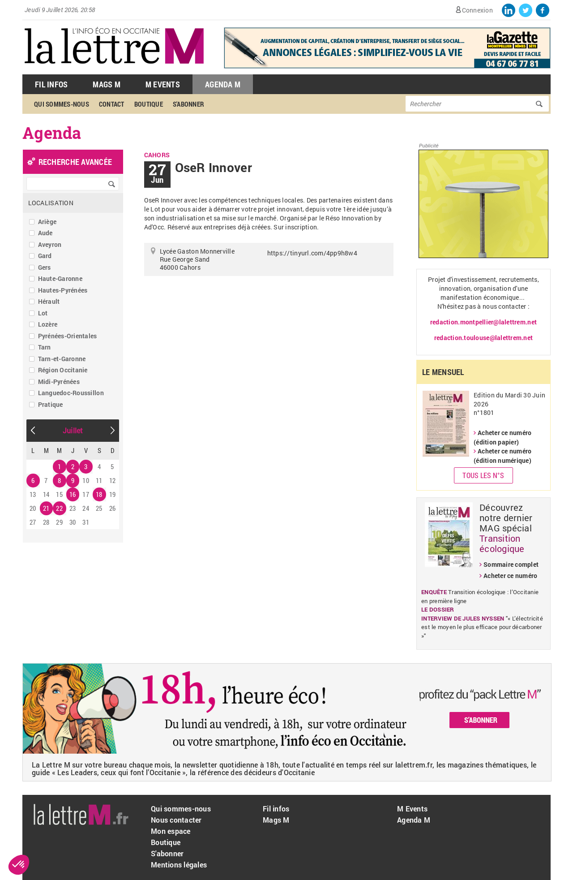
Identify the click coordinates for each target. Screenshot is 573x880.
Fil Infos (51, 84)
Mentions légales (179, 864)
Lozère (48, 324)
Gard (45, 255)
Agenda (51, 132)
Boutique (148, 103)
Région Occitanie (63, 370)
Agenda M (222, 84)
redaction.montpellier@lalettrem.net (483, 322)
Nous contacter (176, 819)
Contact (111, 103)
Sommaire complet (511, 564)
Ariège (47, 221)
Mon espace (171, 831)
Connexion (477, 10)
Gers (44, 267)
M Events (162, 84)
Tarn (44, 347)
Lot (43, 313)
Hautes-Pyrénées (63, 290)
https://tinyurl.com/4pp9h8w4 (312, 253)
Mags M (106, 84)
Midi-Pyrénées (59, 381)
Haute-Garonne (60, 278)
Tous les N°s (483, 475)
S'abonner (188, 103)
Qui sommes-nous (61, 103)
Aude (45, 233)
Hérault (49, 301)
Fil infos (276, 808)
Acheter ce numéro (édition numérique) (502, 456)
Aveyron (50, 244)
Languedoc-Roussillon (71, 392)
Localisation (50, 202)
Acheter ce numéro (510, 575)
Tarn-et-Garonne (62, 358)
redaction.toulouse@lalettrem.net (483, 337)
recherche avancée (75, 161)
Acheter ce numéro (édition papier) (502, 437)
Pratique (50, 404)
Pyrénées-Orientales (67, 336)
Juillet (73, 430)
